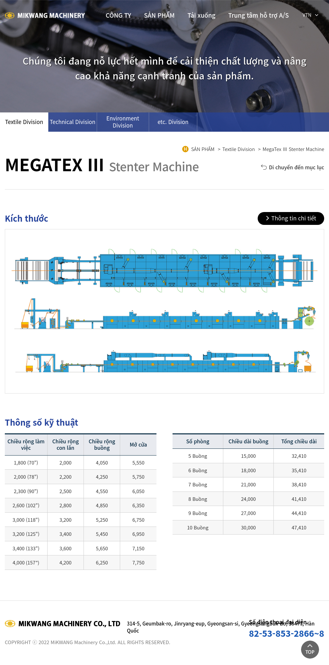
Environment (122, 121)
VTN (307, 14)
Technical (72, 122)
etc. (172, 122)
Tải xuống (202, 15)
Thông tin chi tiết (293, 218)
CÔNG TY (118, 15)
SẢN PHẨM (159, 15)
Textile (24, 122)
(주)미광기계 (45, 16)
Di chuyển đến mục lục (296, 167)
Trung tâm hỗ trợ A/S (258, 15)
